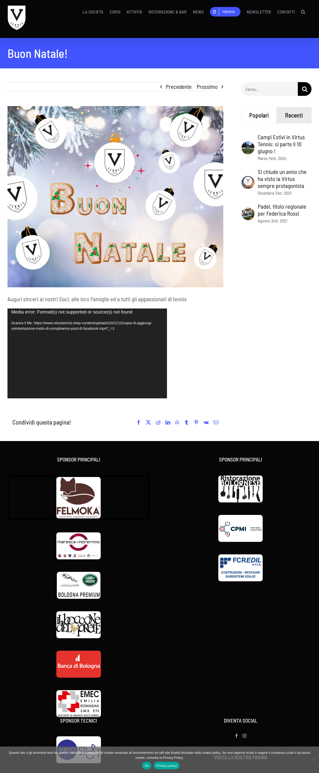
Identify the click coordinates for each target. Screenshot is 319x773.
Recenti (294, 115)
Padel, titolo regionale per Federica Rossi (282, 210)
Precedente (179, 86)
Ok (147, 766)
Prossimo (207, 86)
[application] (87, 353)
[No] (312, 759)
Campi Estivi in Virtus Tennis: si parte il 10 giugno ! (281, 144)
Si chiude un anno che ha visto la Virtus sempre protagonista (282, 178)
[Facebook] (237, 736)
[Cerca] (305, 89)
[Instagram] (244, 736)
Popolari (259, 115)
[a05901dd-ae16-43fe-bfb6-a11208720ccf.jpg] (115, 196)
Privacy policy (166, 766)
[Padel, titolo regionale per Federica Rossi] (247, 211)
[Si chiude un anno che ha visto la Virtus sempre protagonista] (247, 180)
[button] (303, 11)
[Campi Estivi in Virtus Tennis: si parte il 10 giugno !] (247, 145)
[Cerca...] (269, 89)
